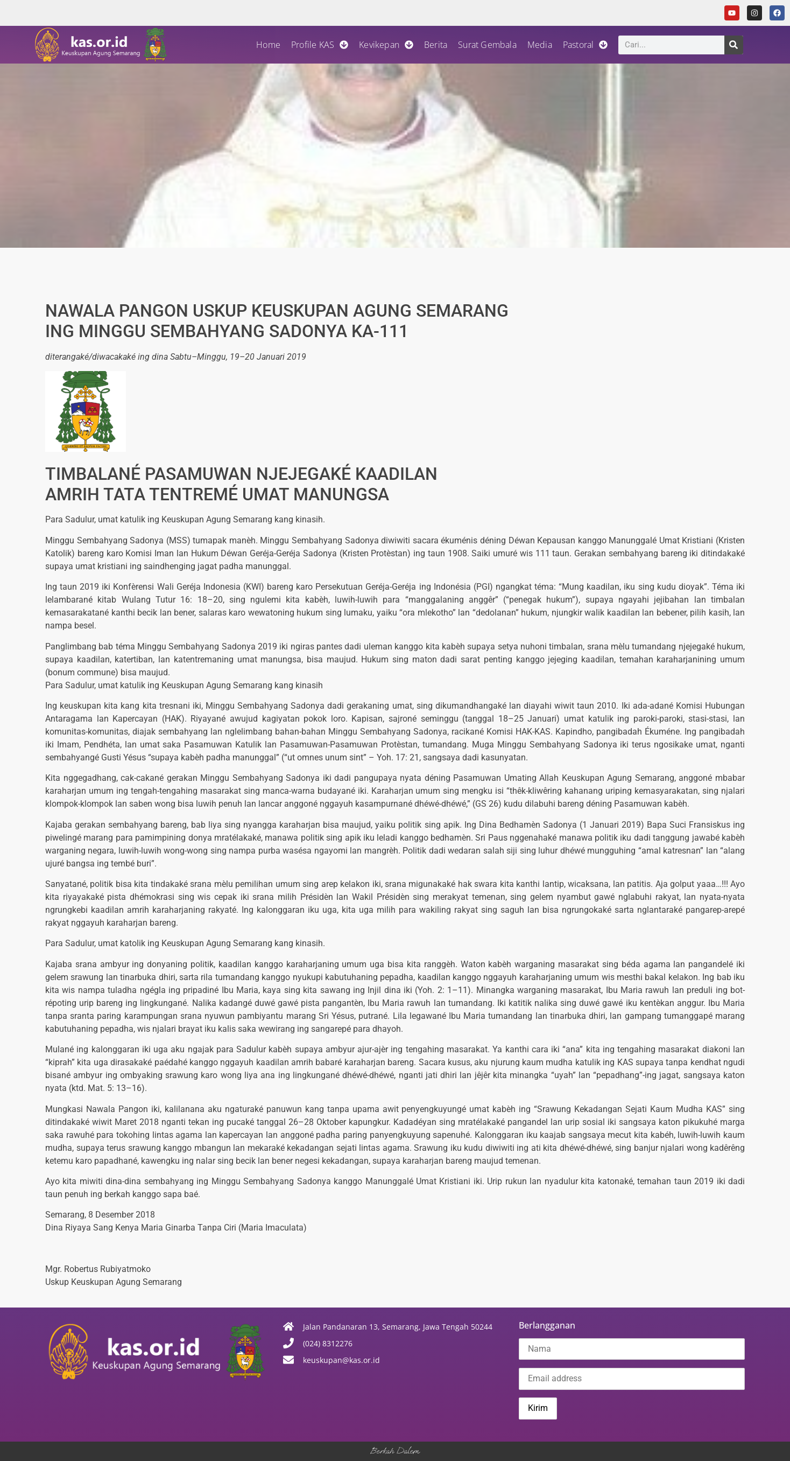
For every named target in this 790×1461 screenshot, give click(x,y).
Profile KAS (319, 44)
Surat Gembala (487, 45)
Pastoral (585, 44)
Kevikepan (386, 44)
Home (268, 45)
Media (539, 45)
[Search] (733, 45)
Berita (435, 45)
